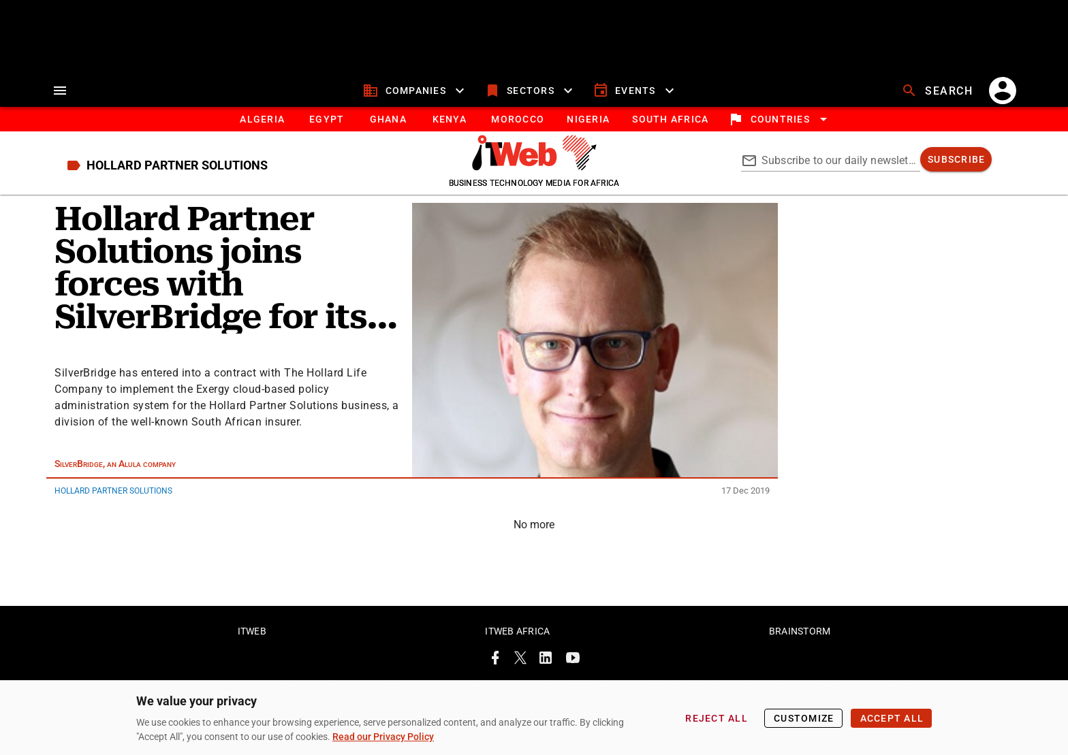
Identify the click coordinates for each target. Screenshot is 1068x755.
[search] (938, 90)
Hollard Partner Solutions (113, 491)
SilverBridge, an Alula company (115, 463)
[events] (635, 90)
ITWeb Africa (517, 631)
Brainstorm (800, 631)
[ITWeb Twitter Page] (520, 660)
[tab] (262, 119)
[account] (1002, 90)
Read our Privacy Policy (383, 736)
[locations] (779, 119)
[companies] (415, 90)
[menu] (60, 90)
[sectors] (530, 90)
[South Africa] (670, 119)
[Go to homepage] (534, 167)
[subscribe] (956, 159)
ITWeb (252, 631)
